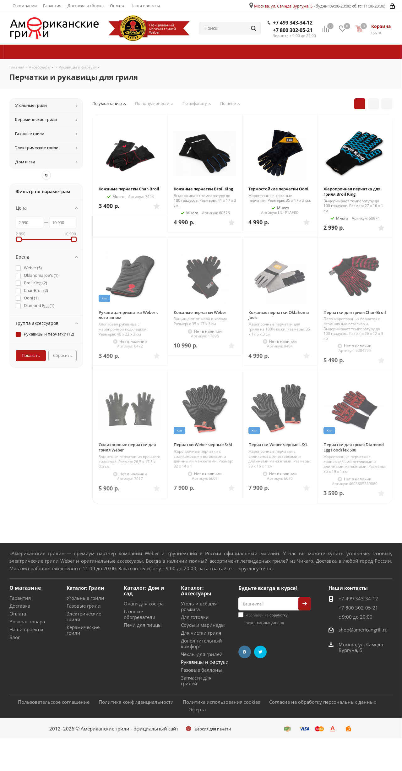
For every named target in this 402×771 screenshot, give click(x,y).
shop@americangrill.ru (363, 629)
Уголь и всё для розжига (199, 606)
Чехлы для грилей (202, 654)
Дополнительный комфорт (201, 643)
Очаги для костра (144, 603)
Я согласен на (267, 619)
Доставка (19, 606)
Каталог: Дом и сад (144, 590)
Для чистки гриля (201, 633)
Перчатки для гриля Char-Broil (354, 312)
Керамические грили (83, 630)
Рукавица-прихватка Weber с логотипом (128, 314)
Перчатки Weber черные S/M (203, 444)
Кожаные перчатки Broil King (203, 189)
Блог (14, 637)
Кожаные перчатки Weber (200, 312)
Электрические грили (84, 616)
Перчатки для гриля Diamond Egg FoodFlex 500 (353, 447)
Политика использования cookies (221, 702)
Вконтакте (244, 652)
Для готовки (195, 617)
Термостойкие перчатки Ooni (278, 189)
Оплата (17, 613)
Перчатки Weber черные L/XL (278, 444)
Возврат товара (27, 621)
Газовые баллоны (201, 670)
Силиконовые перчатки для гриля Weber (127, 447)
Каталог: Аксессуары (196, 590)
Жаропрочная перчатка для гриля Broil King (351, 191)
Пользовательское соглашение (54, 702)
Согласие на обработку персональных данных (322, 702)
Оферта (197, 709)
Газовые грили (84, 606)
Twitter (260, 652)
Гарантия (20, 598)
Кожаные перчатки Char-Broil (129, 189)
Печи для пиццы (143, 625)
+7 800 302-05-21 (292, 30)
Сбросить (62, 355)
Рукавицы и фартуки (205, 662)
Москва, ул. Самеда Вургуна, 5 (283, 6)
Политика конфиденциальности (136, 702)
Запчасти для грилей (196, 680)
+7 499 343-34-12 (292, 22)
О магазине (25, 587)
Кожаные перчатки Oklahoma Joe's (278, 314)
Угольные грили (85, 598)
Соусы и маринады (203, 625)
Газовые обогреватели (139, 614)
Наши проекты (26, 629)
